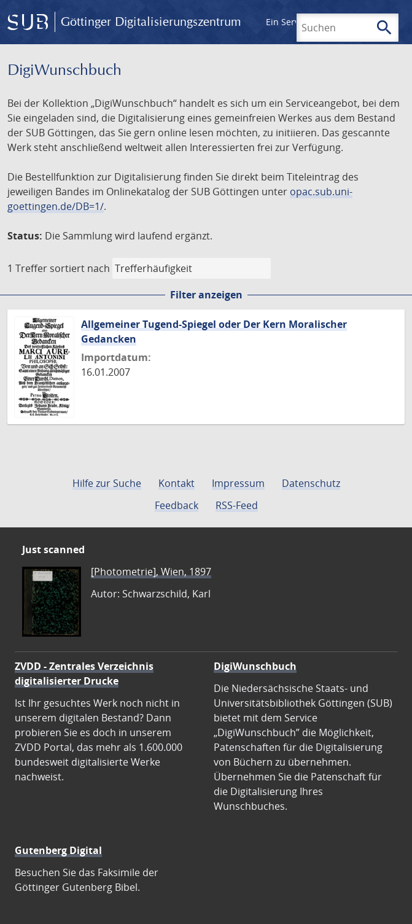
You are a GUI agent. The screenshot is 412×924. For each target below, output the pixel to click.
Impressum (238, 483)
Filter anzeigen (206, 294)
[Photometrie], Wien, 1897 (151, 571)
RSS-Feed (237, 505)
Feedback (176, 505)
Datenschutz (311, 483)
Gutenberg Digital (58, 850)
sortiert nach (80, 268)
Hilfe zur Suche (106, 483)
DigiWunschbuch (255, 666)
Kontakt (176, 483)
